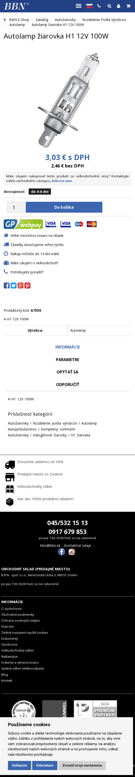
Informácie (67, 347)
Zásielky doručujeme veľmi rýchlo (37, 244)
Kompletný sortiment (58, 429)
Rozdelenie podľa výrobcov (104, 19)
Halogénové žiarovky (50, 435)
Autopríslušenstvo (22, 429)
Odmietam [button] (44, 765)
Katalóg (42, 19)
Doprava (7, 626)
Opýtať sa (67, 372)
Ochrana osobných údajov (20, 620)
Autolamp (17, 24)
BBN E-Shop (19, 19)
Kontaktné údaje (77, 545)
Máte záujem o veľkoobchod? (34, 263)
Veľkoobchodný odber (17, 650)
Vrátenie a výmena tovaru (20, 662)
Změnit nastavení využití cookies (24, 633)
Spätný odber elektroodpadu (22, 668)
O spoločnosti (11, 609)
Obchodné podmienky (17, 615)
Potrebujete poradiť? (26, 272)
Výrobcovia (9, 644)
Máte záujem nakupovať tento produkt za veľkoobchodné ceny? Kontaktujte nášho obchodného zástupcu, (67, 178)
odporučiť (67, 384)
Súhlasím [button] (19, 765)
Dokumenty (9, 638)
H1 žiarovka (80, 435)
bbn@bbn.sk (50, 545)
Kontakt (6, 680)
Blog (4, 675)
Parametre (67, 359)
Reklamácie (9, 656)
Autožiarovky (65, 19)
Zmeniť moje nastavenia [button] (82, 765)
